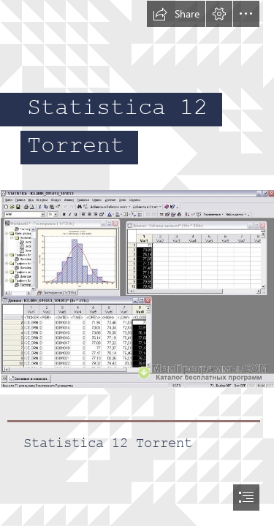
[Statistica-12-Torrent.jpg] (137, 288)
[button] (176, 14)
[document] (137, 263)
